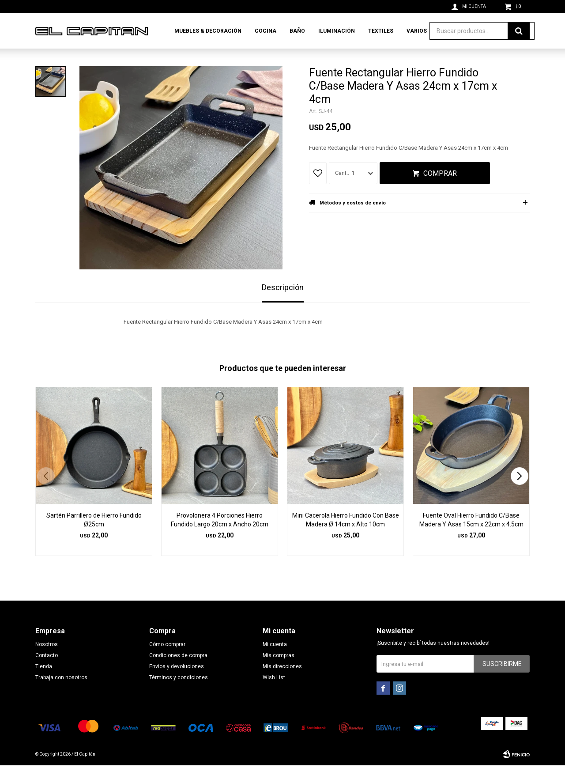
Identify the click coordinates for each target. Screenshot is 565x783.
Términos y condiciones (178, 695)
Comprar (440, 191)
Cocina (265, 31)
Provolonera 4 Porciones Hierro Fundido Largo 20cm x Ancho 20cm (219, 537)
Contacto (46, 673)
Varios (417, 31)
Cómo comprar (167, 662)
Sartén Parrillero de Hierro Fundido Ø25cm (94, 537)
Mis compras (278, 673)
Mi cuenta (275, 662)
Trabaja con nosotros (61, 695)
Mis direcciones (282, 684)
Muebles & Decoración (207, 31)
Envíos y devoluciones (176, 684)
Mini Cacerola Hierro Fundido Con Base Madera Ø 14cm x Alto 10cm (345, 537)
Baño (297, 31)
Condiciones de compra (178, 673)
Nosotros (46, 662)
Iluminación (336, 31)
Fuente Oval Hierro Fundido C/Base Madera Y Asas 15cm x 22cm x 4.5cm (471, 537)
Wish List (274, 695)
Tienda (43, 684)
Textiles (380, 31)
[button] (519, 493)
